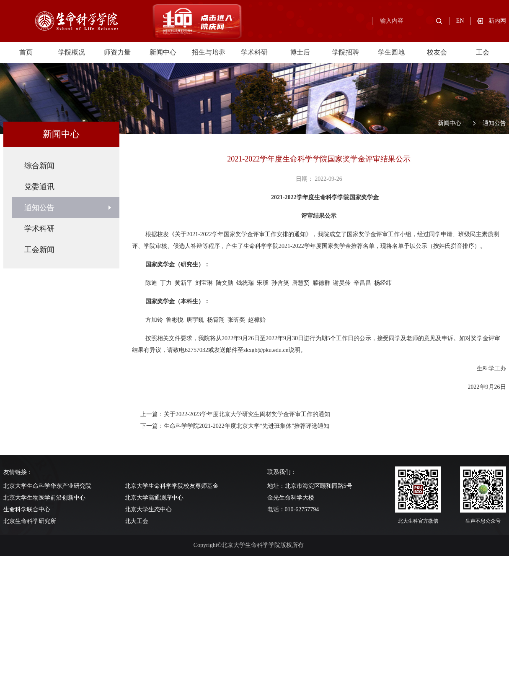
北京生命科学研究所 (29, 521)
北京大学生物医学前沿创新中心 (44, 498)
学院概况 (71, 52)
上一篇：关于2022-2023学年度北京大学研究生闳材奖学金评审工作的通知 (235, 414)
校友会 (437, 52)
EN (460, 21)
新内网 (497, 21)
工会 (482, 52)
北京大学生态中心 (148, 509)
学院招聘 (345, 52)
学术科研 (254, 52)
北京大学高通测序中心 (154, 498)
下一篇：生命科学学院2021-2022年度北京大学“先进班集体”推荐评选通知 (234, 426)
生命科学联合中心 (26, 509)
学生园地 (391, 52)
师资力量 (117, 52)
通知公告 (494, 123)
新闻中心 (163, 52)
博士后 (300, 52)
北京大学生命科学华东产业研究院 (47, 486)
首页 (26, 52)
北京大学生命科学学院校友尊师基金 (172, 486)
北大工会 (136, 521)
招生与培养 (208, 52)
